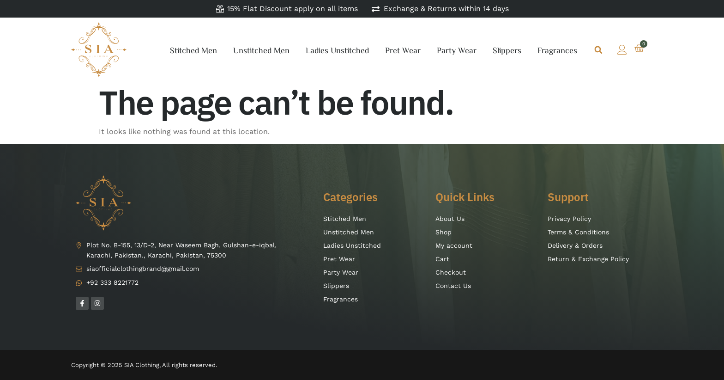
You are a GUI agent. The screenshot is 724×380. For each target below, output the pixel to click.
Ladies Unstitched (337, 50)
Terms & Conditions (578, 232)
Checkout (450, 272)
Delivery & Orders (575, 245)
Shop (443, 232)
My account (453, 245)
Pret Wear (403, 50)
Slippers (507, 50)
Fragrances (557, 50)
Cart (442, 259)
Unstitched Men (261, 50)
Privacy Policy (569, 218)
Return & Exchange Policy (588, 259)
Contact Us (453, 285)
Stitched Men (193, 50)
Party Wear (457, 50)
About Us (450, 218)
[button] (598, 50)
